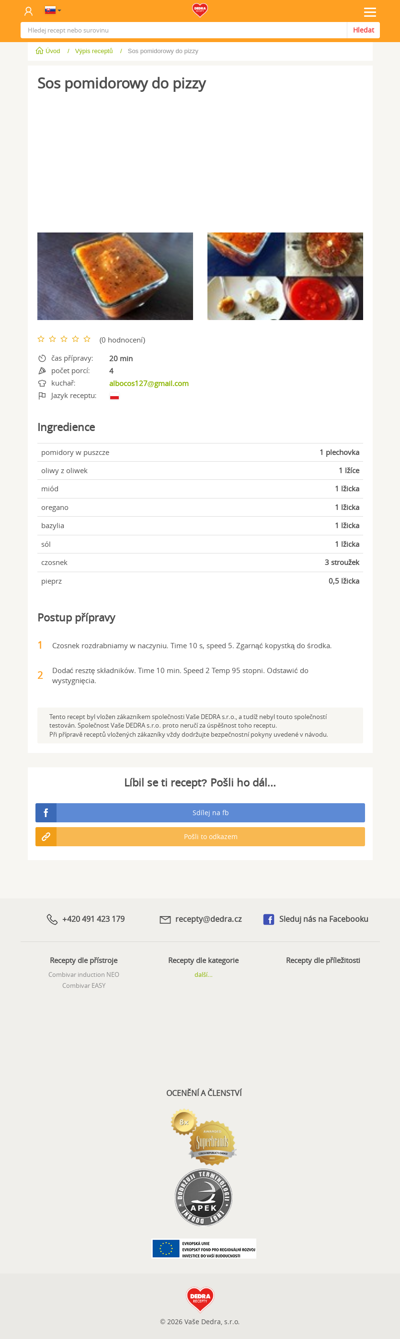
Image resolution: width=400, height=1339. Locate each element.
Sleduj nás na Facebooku (315, 920)
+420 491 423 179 (85, 919)
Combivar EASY (83, 985)
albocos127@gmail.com (149, 383)
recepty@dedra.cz (200, 919)
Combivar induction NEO (83, 974)
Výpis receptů (94, 51)
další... (203, 974)
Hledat (363, 29)
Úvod (48, 51)
